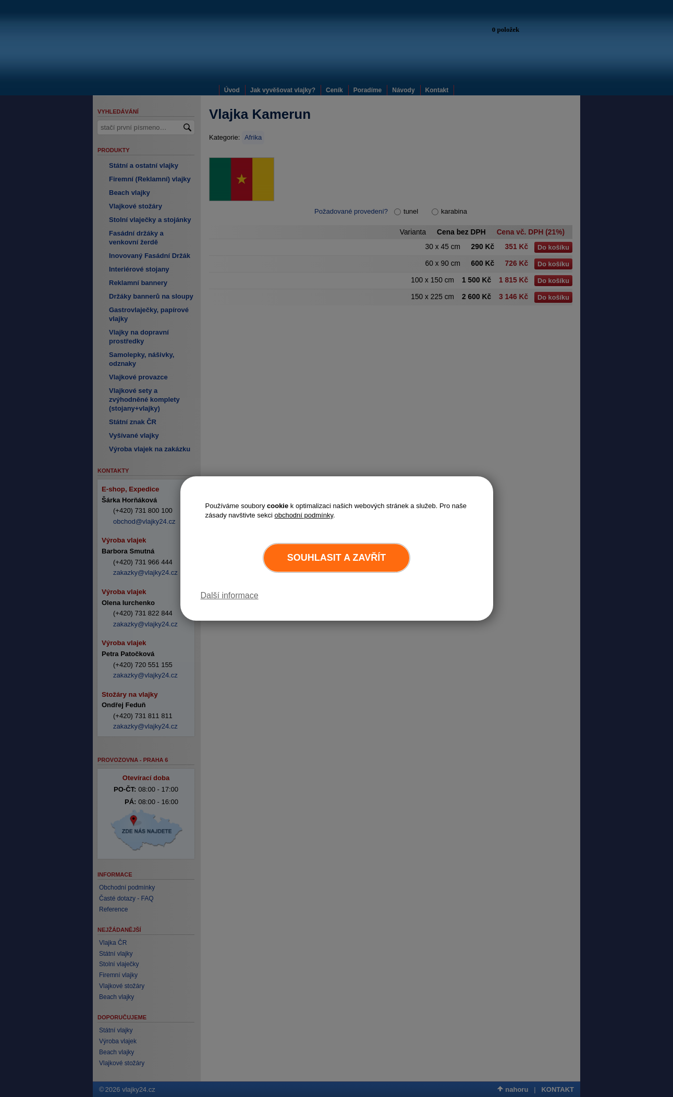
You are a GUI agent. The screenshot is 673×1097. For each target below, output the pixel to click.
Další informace (230, 595)
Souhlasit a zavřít (336, 557)
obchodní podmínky (303, 515)
